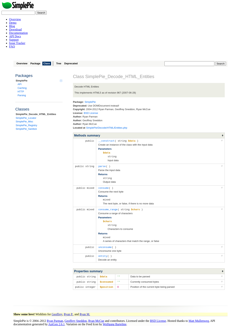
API (20, 84)
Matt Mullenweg (199, 317)
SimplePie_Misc (24, 121)
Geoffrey (57, 311)
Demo (12, 22)
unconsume (105, 245)
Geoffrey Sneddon (76, 317)
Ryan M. (85, 311)
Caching (22, 88)
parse (102, 165)
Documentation (18, 33)
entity (102, 253)
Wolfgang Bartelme (114, 321)
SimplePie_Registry (26, 125)
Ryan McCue (96, 317)
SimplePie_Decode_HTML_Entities (36, 114)
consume (103, 187)
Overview (15, 19)
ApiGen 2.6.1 (56, 321)
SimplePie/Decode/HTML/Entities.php (106, 127)
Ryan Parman (55, 317)
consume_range (107, 208)
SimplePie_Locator (26, 118)
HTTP (21, 91)
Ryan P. (68, 311)
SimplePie (39, 80)
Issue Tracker (17, 43)
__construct (106, 140)
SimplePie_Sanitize (26, 128)
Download (15, 29)
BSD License (91, 113)
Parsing (22, 95)
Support (14, 39)
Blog (12, 26)
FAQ (12, 46)
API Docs (15, 36)
